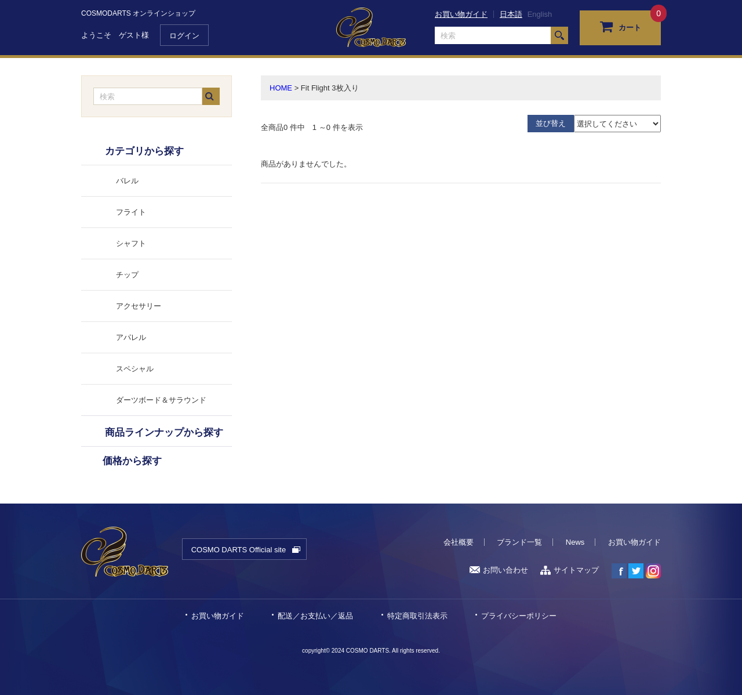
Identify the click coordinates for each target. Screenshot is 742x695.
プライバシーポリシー (518, 615)
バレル (127, 180)
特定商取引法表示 (417, 615)
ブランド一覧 (519, 542)
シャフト (131, 243)
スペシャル (135, 368)
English (540, 14)
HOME (281, 88)
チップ (127, 274)
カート (620, 26)
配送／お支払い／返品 (315, 615)
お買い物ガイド (461, 14)
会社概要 (458, 542)
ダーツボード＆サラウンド (161, 400)
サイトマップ (569, 570)
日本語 (511, 14)
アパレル (131, 337)
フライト (131, 212)
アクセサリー (138, 306)
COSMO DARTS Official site (238, 549)
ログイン (184, 35)
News (575, 542)
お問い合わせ (499, 570)
